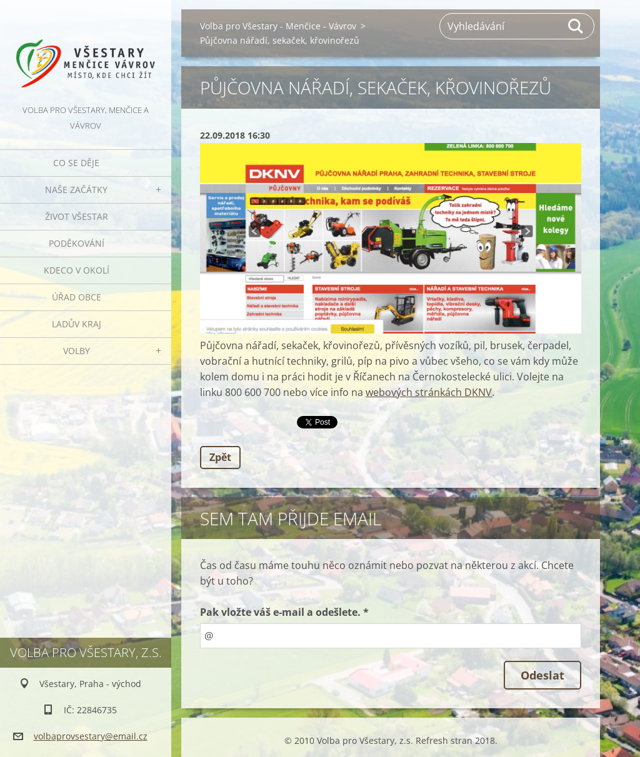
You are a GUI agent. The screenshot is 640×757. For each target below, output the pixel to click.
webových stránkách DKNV (429, 392)
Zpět (220, 457)
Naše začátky (76, 189)
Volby (76, 351)
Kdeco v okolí (76, 270)
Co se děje (76, 163)
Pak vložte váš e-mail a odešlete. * (284, 612)
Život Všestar (76, 216)
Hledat (576, 26)
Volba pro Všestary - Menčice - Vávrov (278, 26)
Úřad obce (76, 297)
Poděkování (76, 243)
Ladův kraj (76, 324)
